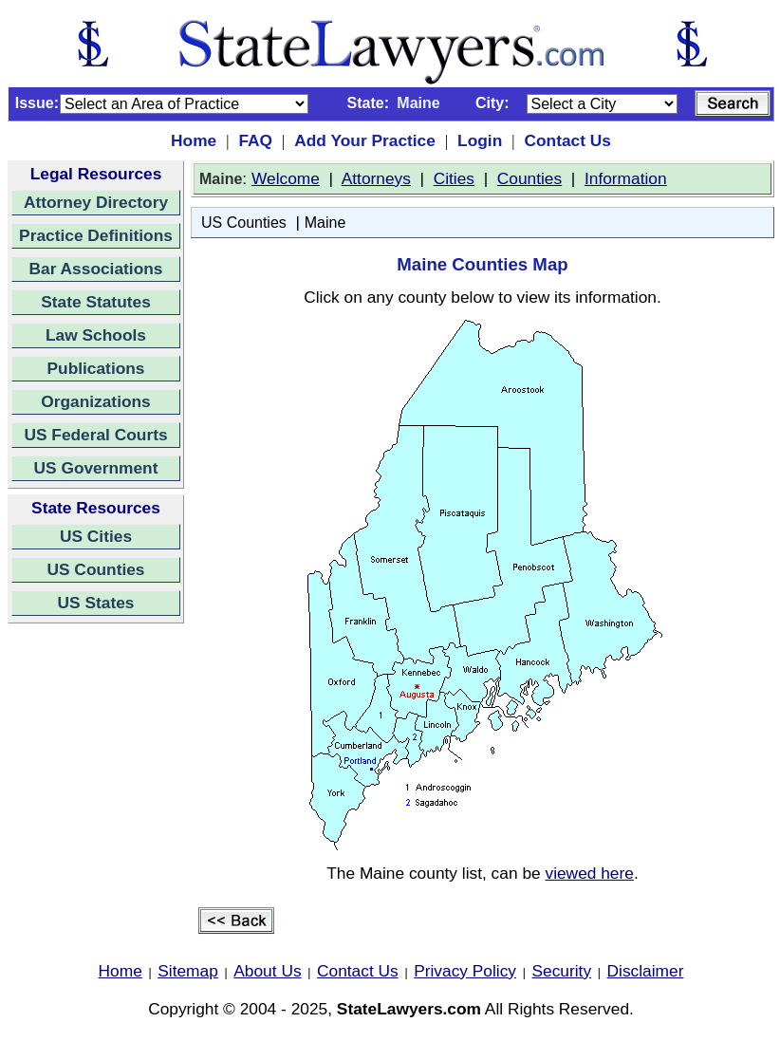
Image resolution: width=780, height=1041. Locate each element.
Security (562, 970)
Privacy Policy (465, 970)
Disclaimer (645, 970)
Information (626, 178)
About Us (267, 970)
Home (193, 140)
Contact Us (567, 140)
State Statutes (96, 301)
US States (96, 602)
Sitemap (188, 970)
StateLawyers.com (409, 1008)
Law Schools (96, 334)
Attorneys (376, 178)
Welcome (285, 178)
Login (479, 140)
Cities (454, 178)
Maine (325, 222)
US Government (96, 467)
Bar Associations (96, 268)
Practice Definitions (96, 235)
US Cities (96, 536)
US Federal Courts (95, 434)
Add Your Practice (365, 140)
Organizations (96, 401)
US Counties (95, 569)
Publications (95, 368)
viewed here (589, 873)
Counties (529, 178)
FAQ (255, 140)
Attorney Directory (96, 202)
